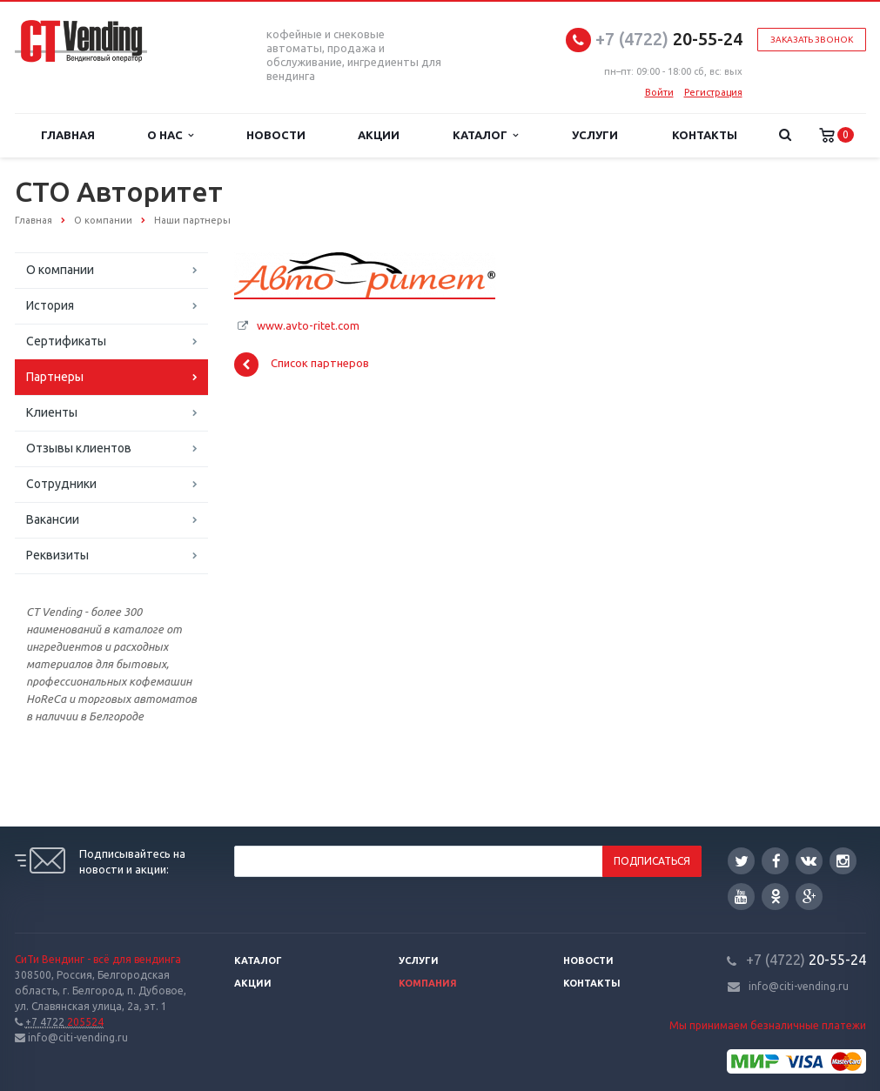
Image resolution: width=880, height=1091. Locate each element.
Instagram (843, 860)
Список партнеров (301, 364)
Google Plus (809, 896)
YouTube (741, 896)
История (50, 305)
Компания (428, 983)
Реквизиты (57, 555)
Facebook (776, 860)
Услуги (595, 135)
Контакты (704, 135)
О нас (170, 135)
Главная (68, 135)
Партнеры (55, 377)
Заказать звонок (811, 39)
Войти (659, 92)
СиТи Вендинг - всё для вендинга (98, 959)
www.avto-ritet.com (308, 325)
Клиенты (51, 412)
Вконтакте (808, 860)
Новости (276, 135)
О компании (60, 270)
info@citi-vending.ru (799, 986)
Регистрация (713, 92)
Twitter (742, 860)
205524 (64, 1021)
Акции (379, 135)
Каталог (485, 135)
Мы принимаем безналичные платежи (767, 1025)
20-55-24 (668, 39)
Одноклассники (775, 895)
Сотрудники (61, 484)
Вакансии (52, 519)
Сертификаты (66, 341)
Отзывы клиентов (78, 448)
